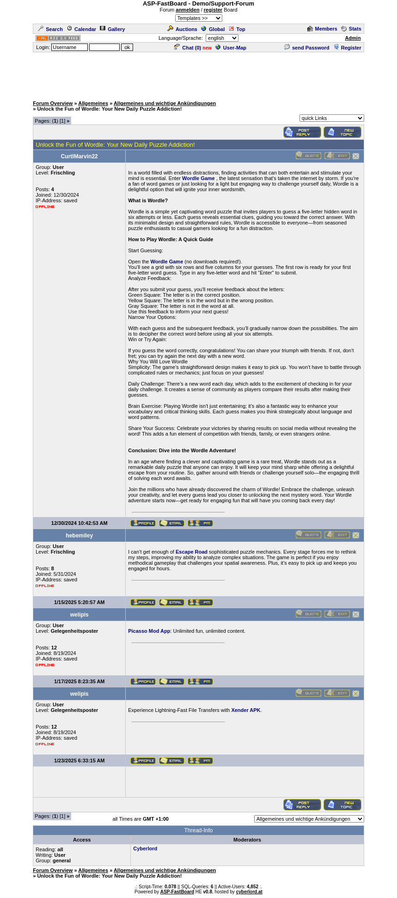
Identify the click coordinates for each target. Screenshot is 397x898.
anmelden (187, 9)
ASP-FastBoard (177, 891)
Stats (351, 28)
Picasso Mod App (149, 631)
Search (50, 29)
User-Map (230, 47)
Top (236, 29)
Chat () (187, 47)
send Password (307, 47)
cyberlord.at (249, 891)
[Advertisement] (199, 74)
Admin (352, 38)
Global (213, 29)
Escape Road (192, 552)
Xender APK (245, 710)
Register (347, 47)
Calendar (81, 29)
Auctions (182, 29)
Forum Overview (53, 103)
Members (322, 28)
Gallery (112, 29)
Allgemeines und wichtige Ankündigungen (165, 103)
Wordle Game (198, 178)
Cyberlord (145, 848)
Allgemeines (93, 103)
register (213, 9)
